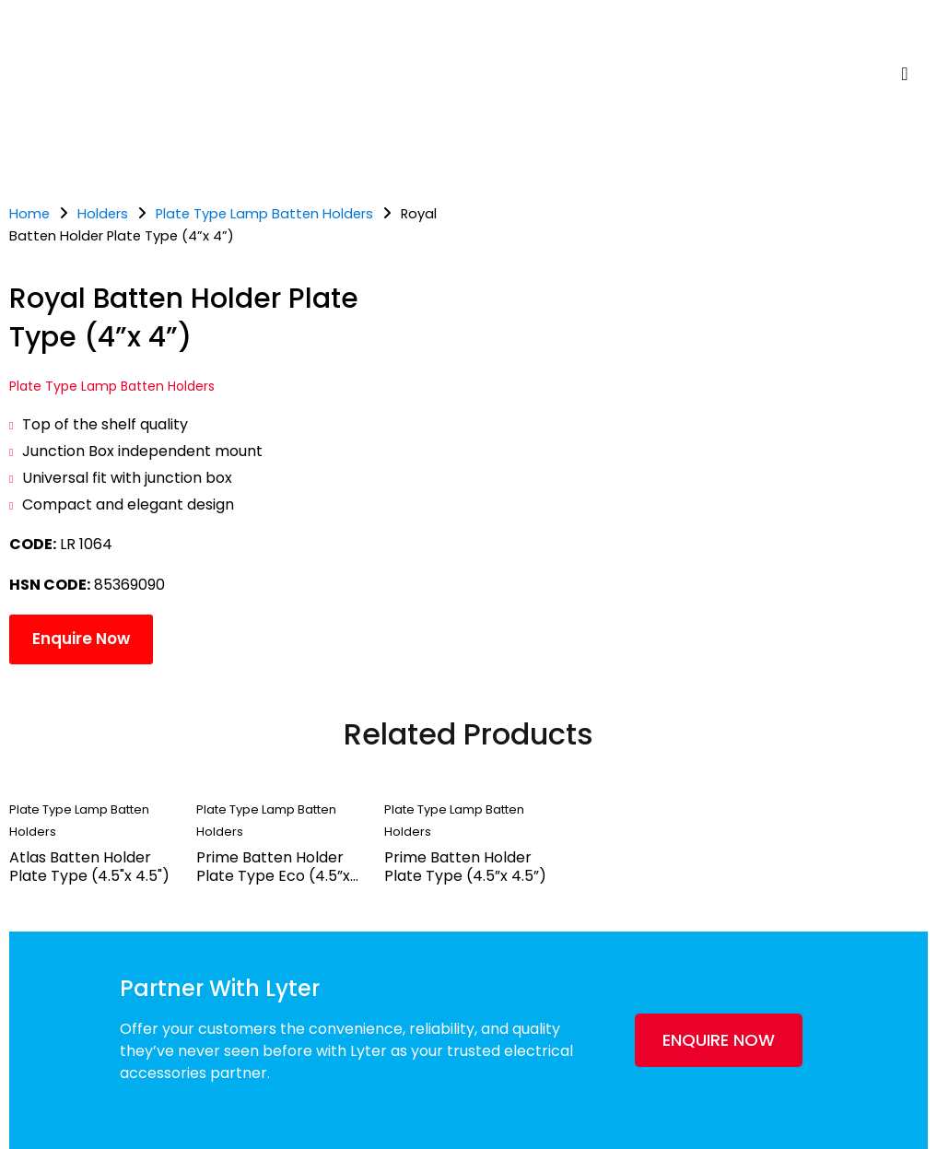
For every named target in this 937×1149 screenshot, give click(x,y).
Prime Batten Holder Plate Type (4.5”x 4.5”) (465, 866)
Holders (102, 214)
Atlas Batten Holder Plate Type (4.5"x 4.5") (89, 866)
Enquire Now (81, 638)
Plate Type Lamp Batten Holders (264, 214)
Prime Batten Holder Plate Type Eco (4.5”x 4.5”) (273, 876)
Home (29, 214)
